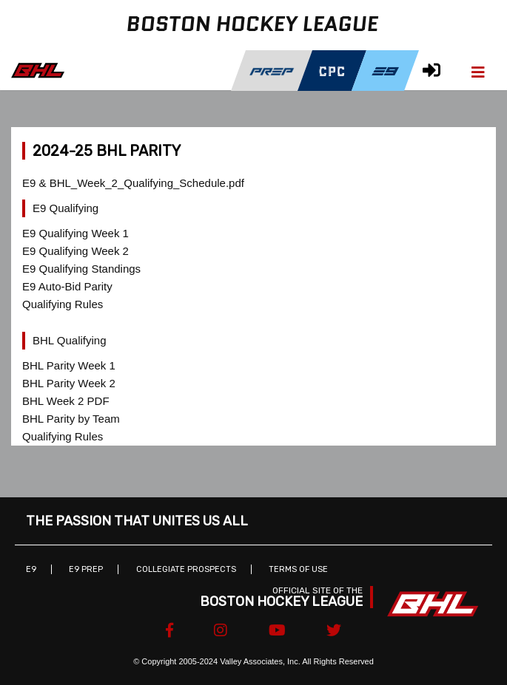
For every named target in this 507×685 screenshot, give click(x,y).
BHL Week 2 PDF (66, 401)
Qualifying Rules (62, 304)
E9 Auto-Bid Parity (67, 286)
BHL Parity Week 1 (68, 365)
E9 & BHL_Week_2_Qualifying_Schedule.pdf (133, 183)
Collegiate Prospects (186, 569)
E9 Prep (86, 569)
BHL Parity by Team (71, 418)
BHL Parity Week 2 (68, 383)
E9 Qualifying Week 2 (75, 251)
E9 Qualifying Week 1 (75, 233)
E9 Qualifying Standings (81, 268)
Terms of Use (298, 569)
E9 (31, 569)
